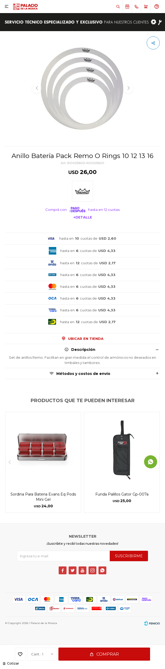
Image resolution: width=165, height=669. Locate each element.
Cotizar (13, 663)
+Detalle (82, 217)
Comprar (107, 654)
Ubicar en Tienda (85, 338)
